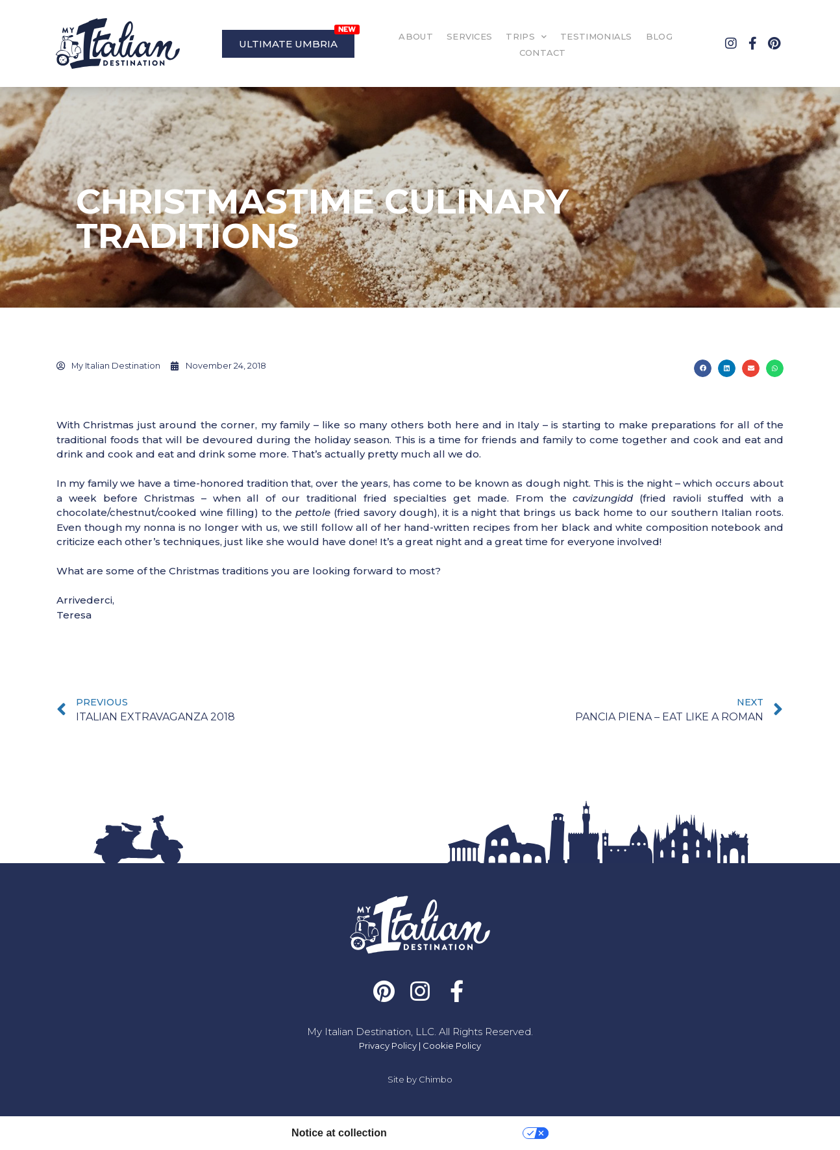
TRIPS (526, 36)
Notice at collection (339, 1132)
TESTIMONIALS (596, 36)
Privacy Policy (388, 1045)
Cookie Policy (452, 1045)
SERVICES (469, 36)
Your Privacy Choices (461, 1132)
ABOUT (416, 36)
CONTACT (542, 52)
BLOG (659, 36)
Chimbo (435, 1079)
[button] (702, 368)
